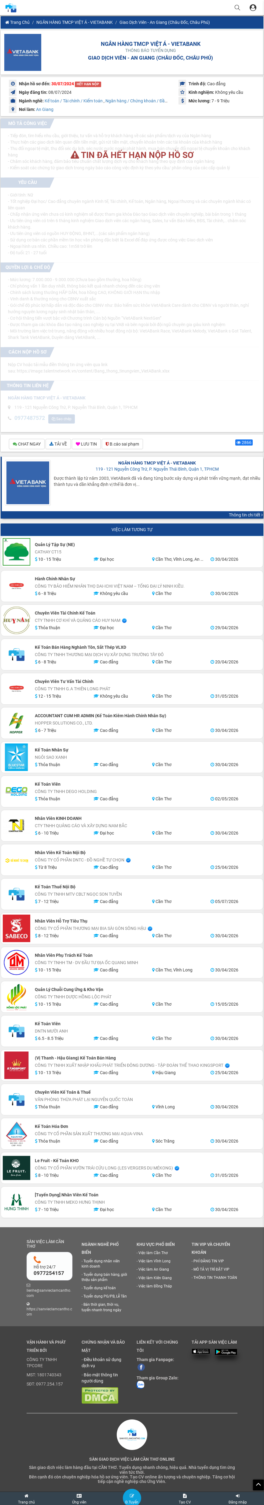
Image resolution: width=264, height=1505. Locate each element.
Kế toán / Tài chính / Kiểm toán (74, 100)
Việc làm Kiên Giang (155, 1278)
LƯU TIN (86, 444)
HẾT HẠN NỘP (88, 84)
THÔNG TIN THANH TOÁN (215, 1278)
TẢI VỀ (58, 444)
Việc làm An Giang (153, 1270)
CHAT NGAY (27, 444)
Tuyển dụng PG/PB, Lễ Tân (105, 1297)
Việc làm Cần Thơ (153, 1254)
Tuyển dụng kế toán (99, 1289)
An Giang (44, 109)
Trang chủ (17, 22)
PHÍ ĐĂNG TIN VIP (208, 1262)
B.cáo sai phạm (122, 444)
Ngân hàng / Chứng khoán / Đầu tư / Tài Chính (149, 100)
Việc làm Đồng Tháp (155, 1287)
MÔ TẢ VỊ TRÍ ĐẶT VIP (211, 1270)
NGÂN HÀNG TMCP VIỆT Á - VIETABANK (74, 22)
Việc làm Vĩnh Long (154, 1262)
